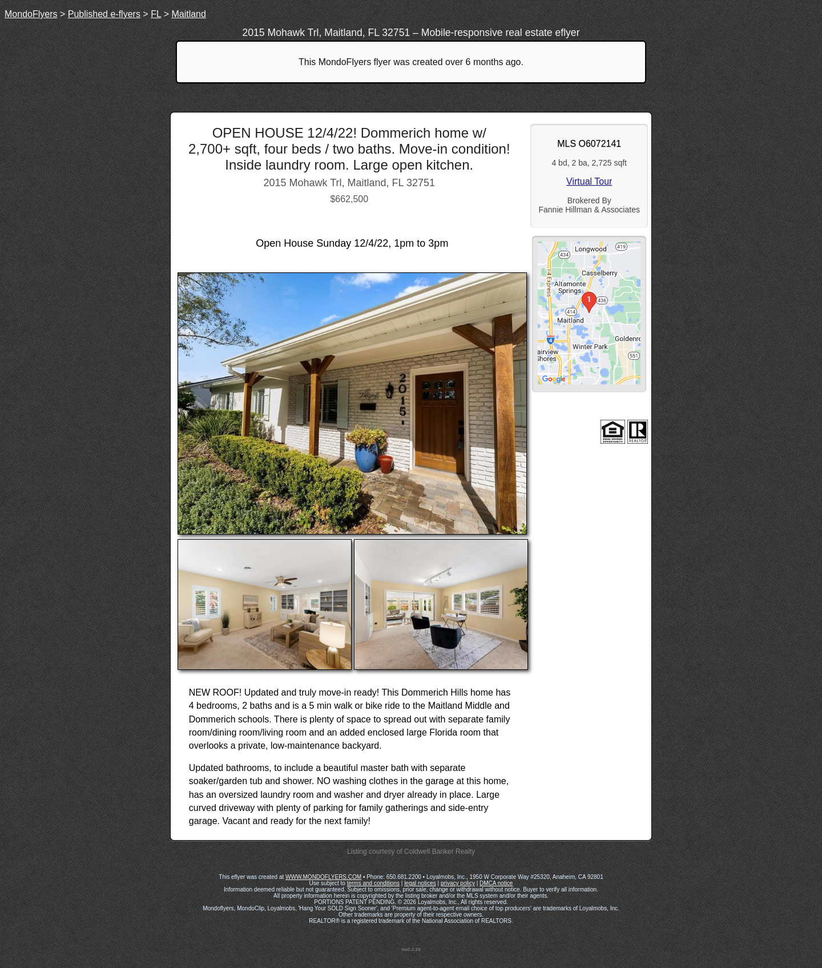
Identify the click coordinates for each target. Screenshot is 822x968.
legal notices (420, 883)
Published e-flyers (104, 14)
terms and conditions (373, 883)
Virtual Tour (589, 181)
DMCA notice (496, 883)
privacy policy (458, 883)
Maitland (188, 14)
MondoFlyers (31, 14)
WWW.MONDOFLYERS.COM (323, 877)
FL (156, 14)
